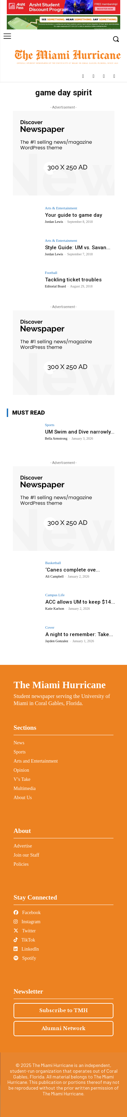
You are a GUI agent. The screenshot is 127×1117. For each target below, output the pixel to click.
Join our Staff (26, 855)
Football (51, 273)
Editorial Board (55, 286)
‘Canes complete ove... (72, 570)
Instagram (27, 921)
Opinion (21, 770)
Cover (50, 627)
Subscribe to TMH (63, 1010)
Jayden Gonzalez (56, 641)
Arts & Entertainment (61, 208)
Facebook (27, 912)
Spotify (25, 958)
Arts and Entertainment (36, 761)
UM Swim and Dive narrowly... (79, 432)
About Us (23, 797)
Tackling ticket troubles (73, 280)
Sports (50, 425)
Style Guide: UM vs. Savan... (77, 248)
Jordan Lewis (54, 222)
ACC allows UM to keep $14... (80, 602)
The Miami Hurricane (60, 684)
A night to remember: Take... (79, 634)
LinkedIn (26, 949)
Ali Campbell (54, 576)
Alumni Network (63, 1028)
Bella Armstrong (56, 438)
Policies (21, 864)
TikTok (24, 940)
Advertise (23, 845)
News (19, 742)
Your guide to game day (73, 215)
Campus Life (55, 595)
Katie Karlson (54, 608)
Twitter (25, 930)
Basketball (53, 563)
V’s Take (22, 779)
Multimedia (25, 788)
